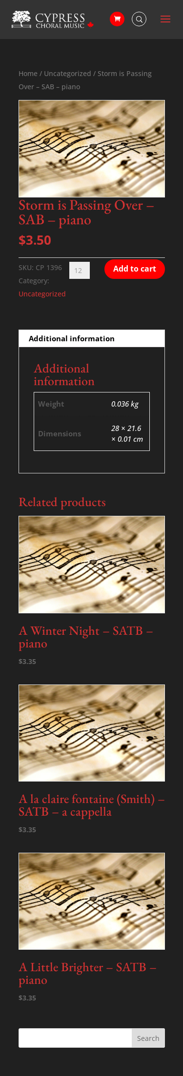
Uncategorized (67, 73)
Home (28, 73)
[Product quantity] (79, 270)
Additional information (72, 338)
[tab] (91, 338)
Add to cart (134, 268)
